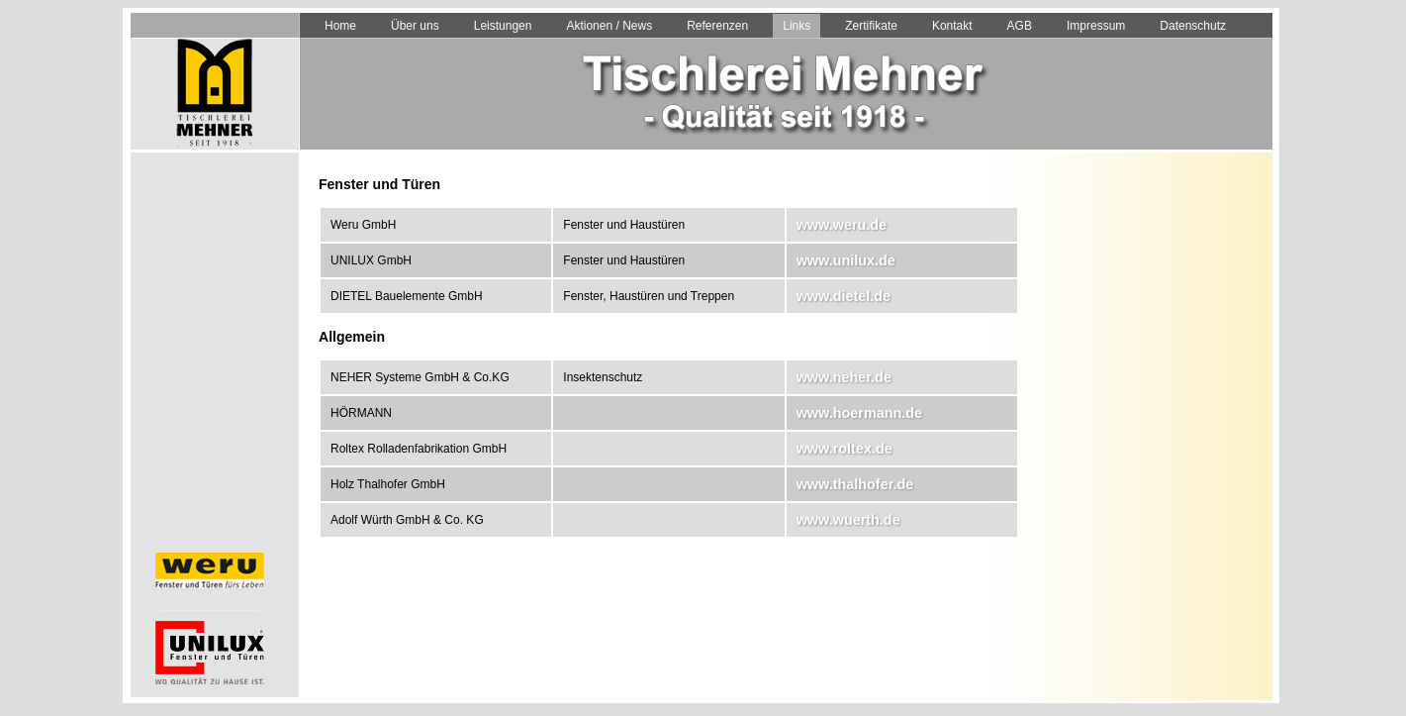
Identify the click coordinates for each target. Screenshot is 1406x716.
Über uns (415, 26)
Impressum (1096, 26)
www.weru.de (842, 225)
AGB (1019, 26)
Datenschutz (1193, 26)
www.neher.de (844, 377)
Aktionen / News (609, 26)
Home (340, 26)
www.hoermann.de (859, 413)
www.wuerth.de (848, 520)
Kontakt (952, 26)
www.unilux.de (846, 260)
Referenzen (717, 26)
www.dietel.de (843, 296)
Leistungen (503, 26)
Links (796, 26)
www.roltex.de (844, 449)
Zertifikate (871, 26)
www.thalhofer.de (855, 484)
